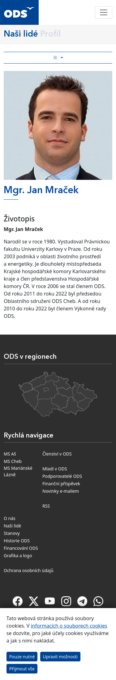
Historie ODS (17, 541)
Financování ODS (21, 548)
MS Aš (10, 454)
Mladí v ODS (54, 469)
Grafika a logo (18, 555)
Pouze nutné (22, 657)
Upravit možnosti (60, 657)
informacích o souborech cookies (69, 625)
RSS (46, 506)
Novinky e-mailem (60, 491)
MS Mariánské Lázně (18, 471)
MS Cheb (13, 461)
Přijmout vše (22, 669)
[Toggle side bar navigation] (58, 58)
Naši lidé (12, 526)
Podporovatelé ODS (62, 476)
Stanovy (12, 533)
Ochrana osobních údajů (29, 570)
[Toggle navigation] (103, 12)
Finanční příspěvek (61, 484)
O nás (9, 518)
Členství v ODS (57, 454)
